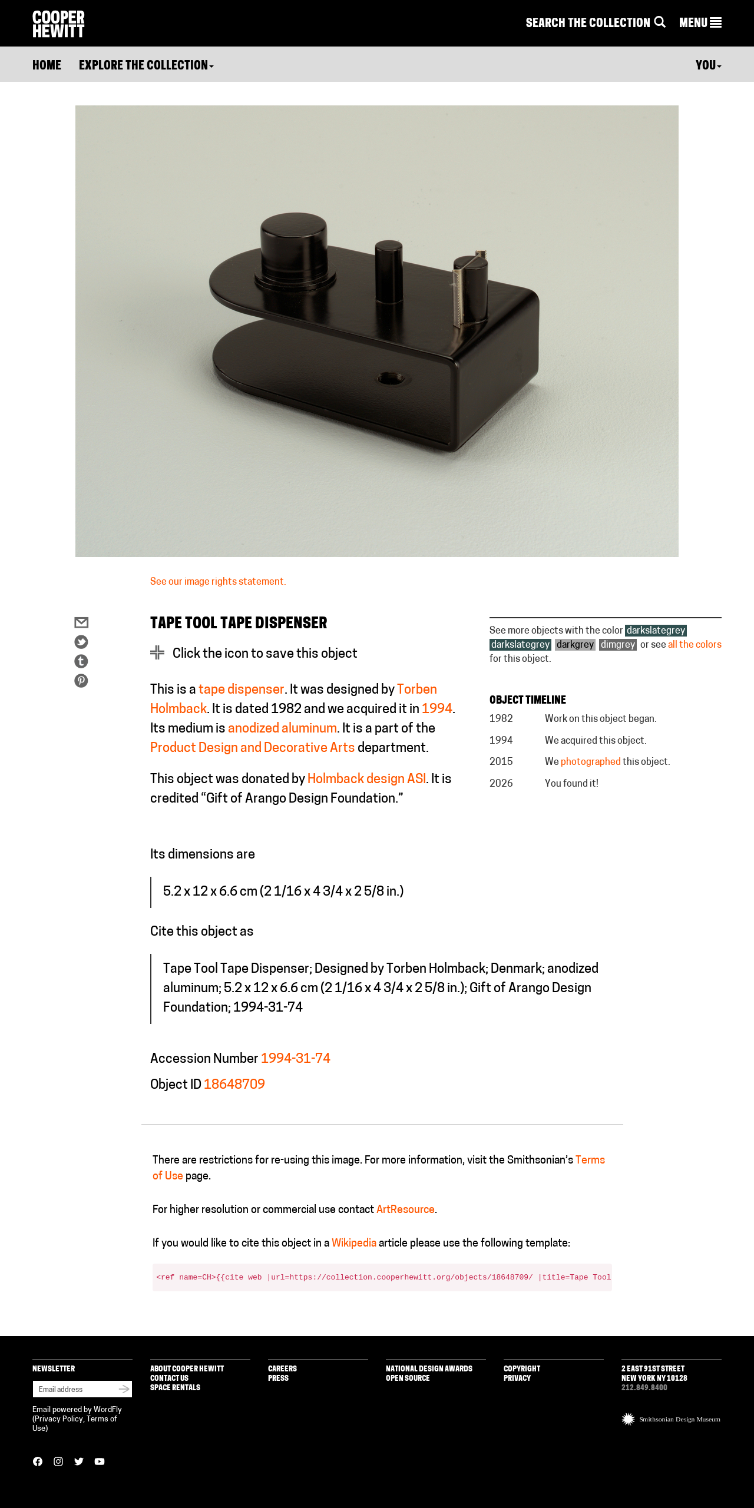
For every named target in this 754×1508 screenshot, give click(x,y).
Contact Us (169, 1379)
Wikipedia (354, 1244)
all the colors (695, 645)
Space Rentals (175, 1388)
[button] (700, 24)
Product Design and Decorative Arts (252, 748)
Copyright (522, 1369)
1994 (437, 710)
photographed (591, 762)
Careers (282, 1369)
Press (278, 1379)
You (709, 66)
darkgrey (575, 645)
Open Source (408, 1379)
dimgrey (618, 645)
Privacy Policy (59, 1419)
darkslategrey (656, 631)
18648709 (234, 1085)
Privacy (517, 1379)
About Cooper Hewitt (187, 1369)
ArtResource (405, 1210)
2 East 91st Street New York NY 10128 (654, 1374)
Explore (146, 66)
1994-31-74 (295, 1059)
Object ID (175, 1085)
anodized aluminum (282, 729)
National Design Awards (429, 1369)
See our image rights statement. (218, 582)
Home (46, 66)
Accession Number (204, 1059)
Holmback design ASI (366, 780)
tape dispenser (242, 690)
